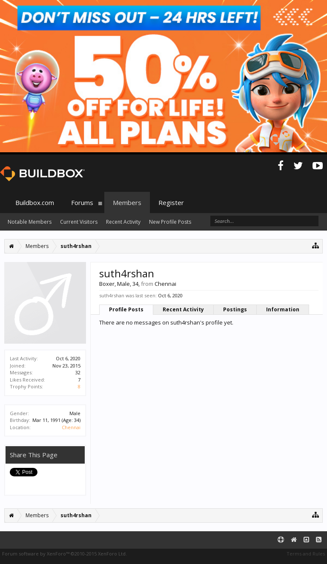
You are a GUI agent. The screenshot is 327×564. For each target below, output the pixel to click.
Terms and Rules (306, 553)
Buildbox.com (34, 202)
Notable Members (30, 221)
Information (282, 309)
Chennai (71, 427)
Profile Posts (126, 309)
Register (171, 202)
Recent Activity (183, 309)
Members (127, 202)
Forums (82, 202)
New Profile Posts (170, 221)
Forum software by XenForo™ (64, 553)
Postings (235, 309)
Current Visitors (79, 221)
